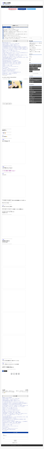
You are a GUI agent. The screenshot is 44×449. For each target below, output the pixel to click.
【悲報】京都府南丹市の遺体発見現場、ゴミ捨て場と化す (9, 58)
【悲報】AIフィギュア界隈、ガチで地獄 (7, 65)
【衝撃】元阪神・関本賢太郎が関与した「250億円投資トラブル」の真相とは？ (12, 61)
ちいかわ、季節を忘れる (6, 67)
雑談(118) (31, 71)
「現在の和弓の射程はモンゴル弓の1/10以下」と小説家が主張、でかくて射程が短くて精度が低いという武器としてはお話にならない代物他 (19, 405)
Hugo (12, 445)
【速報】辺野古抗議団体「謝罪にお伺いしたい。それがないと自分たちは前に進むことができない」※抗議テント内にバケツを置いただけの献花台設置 (20, 57)
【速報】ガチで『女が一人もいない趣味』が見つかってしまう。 (10, 50)
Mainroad (14, 445)
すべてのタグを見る (35, 73)
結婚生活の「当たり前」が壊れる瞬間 (7, 397)
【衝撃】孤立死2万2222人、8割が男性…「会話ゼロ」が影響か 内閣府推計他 (12, 422)
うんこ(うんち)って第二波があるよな (7, 415)
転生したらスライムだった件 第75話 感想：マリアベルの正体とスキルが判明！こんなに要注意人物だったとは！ (16, 49)
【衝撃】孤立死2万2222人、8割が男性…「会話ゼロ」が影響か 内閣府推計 (11, 412)
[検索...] (35, 38)
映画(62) (38, 69)
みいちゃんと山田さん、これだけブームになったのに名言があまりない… (12, 38)
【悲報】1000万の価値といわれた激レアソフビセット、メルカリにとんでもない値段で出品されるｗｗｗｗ (15, 52)
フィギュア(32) (31, 68)
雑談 (9, 78)
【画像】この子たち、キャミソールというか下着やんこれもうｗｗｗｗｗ (11, 51)
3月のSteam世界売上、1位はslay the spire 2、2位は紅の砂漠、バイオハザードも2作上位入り (14, 406)
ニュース (30, 57)
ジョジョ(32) (39, 66)
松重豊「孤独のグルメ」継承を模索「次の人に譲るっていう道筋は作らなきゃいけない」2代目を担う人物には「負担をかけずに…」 (19, 31)
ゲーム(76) (31, 66)
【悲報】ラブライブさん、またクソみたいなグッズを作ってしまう (10, 66)
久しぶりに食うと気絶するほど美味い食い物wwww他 (9, 69)
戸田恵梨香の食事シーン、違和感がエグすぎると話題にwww (10, 73)
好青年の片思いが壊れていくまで (7, 42)
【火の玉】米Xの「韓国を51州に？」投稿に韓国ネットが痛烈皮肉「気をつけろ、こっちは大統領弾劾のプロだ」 (16, 421)
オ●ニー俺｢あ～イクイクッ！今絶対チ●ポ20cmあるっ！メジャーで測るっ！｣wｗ (12, 414)
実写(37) (35, 69)
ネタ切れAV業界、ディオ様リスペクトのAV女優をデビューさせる (11, 29)
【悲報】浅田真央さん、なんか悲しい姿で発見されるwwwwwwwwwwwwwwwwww (12, 404)
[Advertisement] (22, 18)
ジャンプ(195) (35, 66)
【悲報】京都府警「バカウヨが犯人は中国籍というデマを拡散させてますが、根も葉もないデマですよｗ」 (15, 413)
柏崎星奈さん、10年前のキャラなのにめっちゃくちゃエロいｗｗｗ (11, 35)
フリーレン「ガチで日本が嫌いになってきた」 (9, 28)
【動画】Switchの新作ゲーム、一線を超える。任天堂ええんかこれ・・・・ (11, 44)
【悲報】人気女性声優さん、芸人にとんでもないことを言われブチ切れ (11, 43)
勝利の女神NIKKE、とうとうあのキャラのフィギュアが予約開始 (11, 30)
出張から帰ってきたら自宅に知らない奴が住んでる (9, 59)
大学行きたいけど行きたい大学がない (7, 74)
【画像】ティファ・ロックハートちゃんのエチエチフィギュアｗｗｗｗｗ (12, 36)
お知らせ (30, 56)
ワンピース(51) (31, 69)
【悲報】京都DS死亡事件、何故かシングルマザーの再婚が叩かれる (10, 60)
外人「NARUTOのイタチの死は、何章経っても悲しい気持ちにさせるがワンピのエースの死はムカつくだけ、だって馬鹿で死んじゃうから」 (20, 37)
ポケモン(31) (35, 68)
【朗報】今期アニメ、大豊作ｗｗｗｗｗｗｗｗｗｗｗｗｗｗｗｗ (10, 68)
